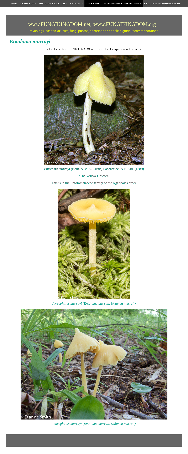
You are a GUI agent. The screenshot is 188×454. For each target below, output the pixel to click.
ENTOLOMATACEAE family (86, 49)
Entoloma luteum (57, 49)
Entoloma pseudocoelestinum (123, 49)
